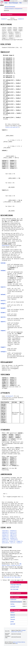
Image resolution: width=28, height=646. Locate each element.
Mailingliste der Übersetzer (12, 577)
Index (6, 3)
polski (12, 621)
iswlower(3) (5, 535)
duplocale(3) (5, 245)
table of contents (16, 593)
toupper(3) (19, 541)
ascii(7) (12, 542)
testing (12, 604)
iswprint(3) (13, 535)
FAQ (20, 3)
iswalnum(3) (5, 530)
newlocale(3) (5, 539)
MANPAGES (6, 0)
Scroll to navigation (7, 14)
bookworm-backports (9, 8)
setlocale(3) (14, 539)
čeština (12, 612)
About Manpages (13, 3)
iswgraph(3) (13, 533)
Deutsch (13, 615)
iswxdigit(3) (13, 538)
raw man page (14, 589)
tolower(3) (12, 541)
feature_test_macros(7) (12, 127)
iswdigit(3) (5, 533)
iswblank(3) (5, 532)
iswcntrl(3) (13, 532)
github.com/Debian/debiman (19, 642)
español (13, 617)
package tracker (15, 587)
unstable (13, 606)
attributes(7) (9, 396)
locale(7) (19, 542)
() (3, 263)
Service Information (10, 6)
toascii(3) (5, 541)
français (13, 619)
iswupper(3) (5, 538)
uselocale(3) (5, 542)
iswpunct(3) (5, 536)
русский (13, 624)
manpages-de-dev (18, 8)
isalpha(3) (4, 18)
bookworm (13, 599)
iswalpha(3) (13, 530)
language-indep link (16, 584)
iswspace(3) (13, 536)
